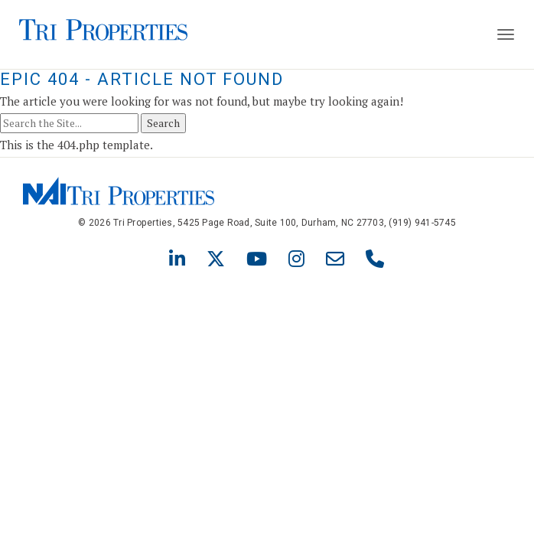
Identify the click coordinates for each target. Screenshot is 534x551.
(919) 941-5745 (422, 223)
